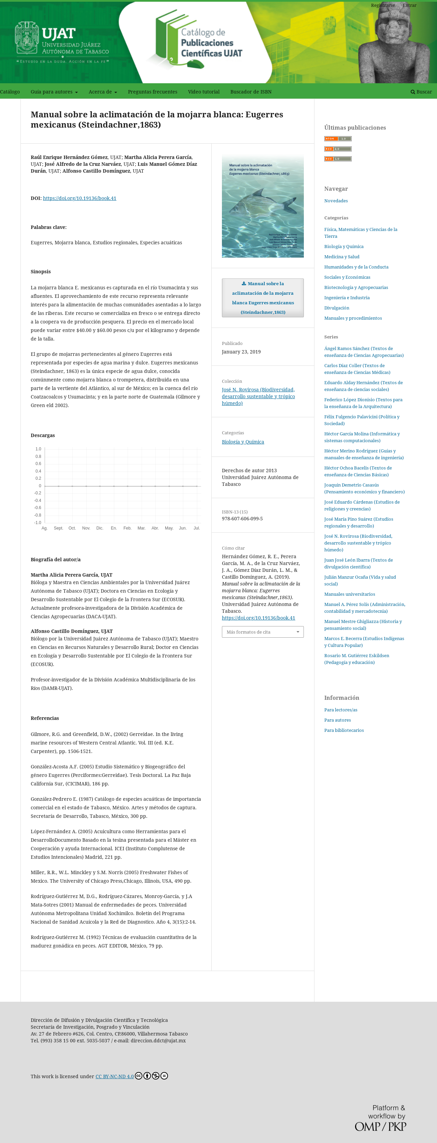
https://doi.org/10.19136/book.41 (79, 198)
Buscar (421, 91)
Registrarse (383, 5)
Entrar (410, 5)
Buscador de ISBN (251, 91)
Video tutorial (204, 91)
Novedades (336, 201)
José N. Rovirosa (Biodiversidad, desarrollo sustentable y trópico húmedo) (258, 396)
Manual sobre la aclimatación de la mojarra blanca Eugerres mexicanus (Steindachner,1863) (263, 297)
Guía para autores (52, 91)
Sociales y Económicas (347, 277)
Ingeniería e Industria (347, 297)
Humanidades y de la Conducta (356, 267)
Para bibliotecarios (344, 730)
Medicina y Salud (342, 257)
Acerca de (101, 91)
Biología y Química (243, 441)
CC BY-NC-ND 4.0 (132, 1076)
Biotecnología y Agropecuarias (356, 287)
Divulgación (336, 308)
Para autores (337, 720)
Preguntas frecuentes (152, 91)
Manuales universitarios (349, 594)
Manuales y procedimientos (353, 318)
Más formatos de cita (248, 632)
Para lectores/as (340, 710)
